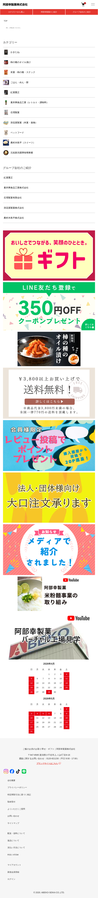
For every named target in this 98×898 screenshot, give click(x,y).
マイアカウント (14, 865)
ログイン (11, 879)
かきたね (14, 52)
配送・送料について (16, 833)
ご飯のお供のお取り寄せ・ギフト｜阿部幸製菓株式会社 (49, 749)
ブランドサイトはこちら (47, 763)
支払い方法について (16, 847)
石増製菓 (14, 112)
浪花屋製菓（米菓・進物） (23, 122)
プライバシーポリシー (17, 787)
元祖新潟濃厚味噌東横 (21, 152)
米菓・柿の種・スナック (22, 72)
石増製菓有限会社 (13, 197)
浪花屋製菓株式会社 (14, 207)
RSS (9, 855)
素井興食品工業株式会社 (16, 187)
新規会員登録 (13, 872)
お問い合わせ (13, 816)
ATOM (15, 855)
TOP (5, 21)
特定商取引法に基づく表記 (19, 794)
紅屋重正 (14, 92)
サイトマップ (13, 823)
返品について (13, 840)
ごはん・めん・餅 (19, 82)
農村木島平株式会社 (14, 218)
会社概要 (11, 780)
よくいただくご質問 (16, 809)
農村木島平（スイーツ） (22, 142)
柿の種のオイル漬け (20, 62)
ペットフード (17, 132)
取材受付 (11, 802)
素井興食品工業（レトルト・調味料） (29, 102)
